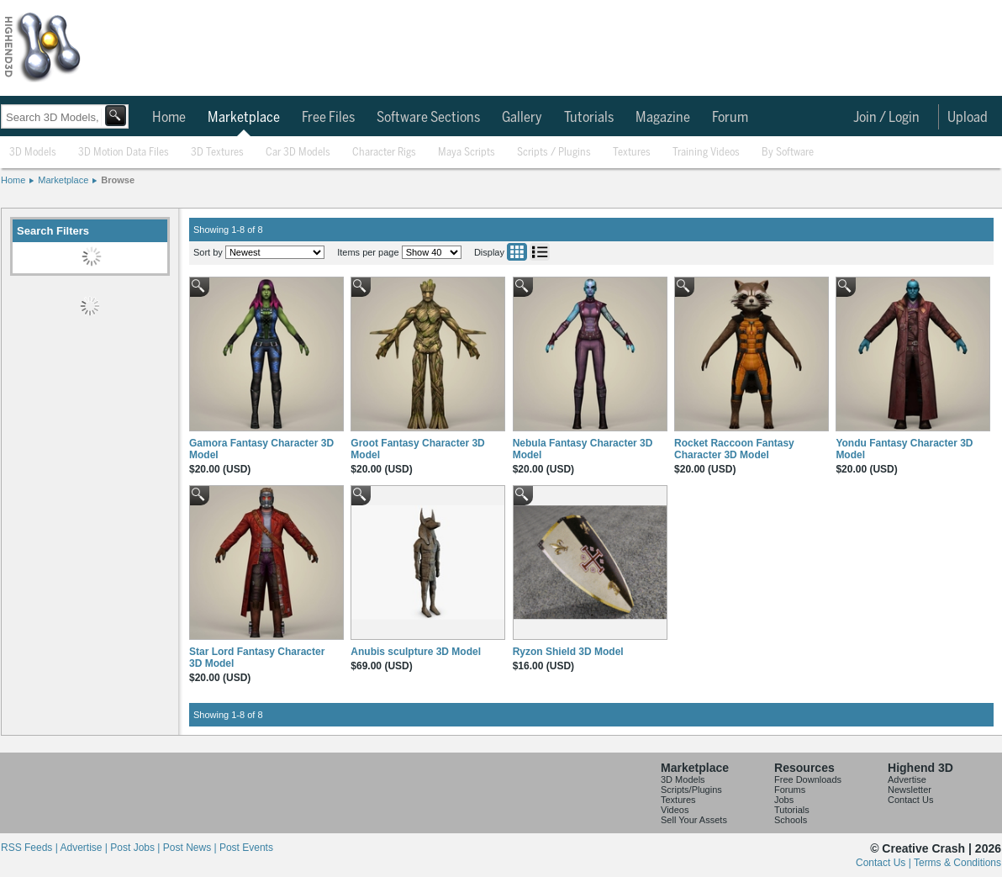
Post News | (191, 847)
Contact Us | (885, 863)
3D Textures (217, 152)
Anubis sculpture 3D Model (416, 652)
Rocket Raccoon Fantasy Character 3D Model (734, 449)
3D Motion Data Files (123, 152)
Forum (730, 117)
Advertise (907, 779)
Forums (789, 790)
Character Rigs (384, 152)
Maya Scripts (466, 152)
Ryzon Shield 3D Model (568, 652)
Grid (517, 252)
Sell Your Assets (694, 820)
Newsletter (909, 790)
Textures (632, 152)
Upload (967, 117)
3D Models (32, 152)
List (540, 252)
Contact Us (910, 800)
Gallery (522, 117)
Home (169, 117)
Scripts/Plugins (691, 790)
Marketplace (244, 117)
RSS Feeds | (30, 847)
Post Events (246, 847)
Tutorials (589, 117)
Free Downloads (807, 779)
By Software (788, 152)
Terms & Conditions (957, 863)
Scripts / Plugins (554, 152)
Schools (790, 820)
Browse (117, 180)
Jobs (784, 800)
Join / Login (886, 117)
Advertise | (85, 847)
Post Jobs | (136, 847)
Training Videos (706, 152)
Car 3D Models (298, 152)
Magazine (662, 117)
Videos (674, 810)
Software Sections (428, 117)
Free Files (328, 117)
